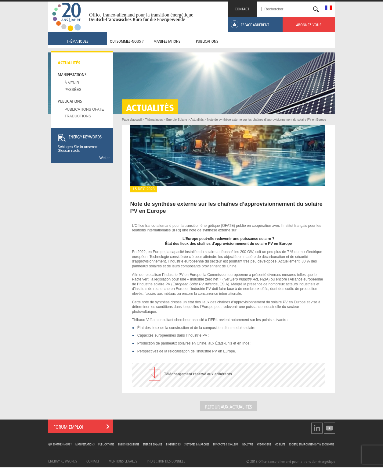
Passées (73, 90)
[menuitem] (328, 8)
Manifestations (72, 74)
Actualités (69, 62)
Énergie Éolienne (128, 444)
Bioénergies (173, 444)
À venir (72, 83)
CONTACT (242, 8)
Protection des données (166, 461)
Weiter (104, 158)
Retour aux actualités (228, 406)
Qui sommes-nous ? (60, 444)
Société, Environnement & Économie (311, 444)
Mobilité (280, 444)
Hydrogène (264, 444)
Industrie (247, 444)
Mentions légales (123, 461)
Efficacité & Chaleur (225, 444)
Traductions (78, 116)
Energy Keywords (62, 461)
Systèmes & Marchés (196, 444)
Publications (70, 100)
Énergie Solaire (152, 444)
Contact (92, 461)
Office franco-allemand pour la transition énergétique (141, 14)
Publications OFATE (84, 109)
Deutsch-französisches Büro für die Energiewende (137, 19)
